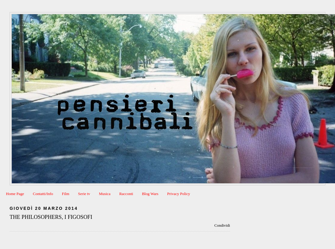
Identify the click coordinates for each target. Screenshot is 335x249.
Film (65, 193)
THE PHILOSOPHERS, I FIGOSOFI (51, 217)
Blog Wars (150, 193)
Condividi (222, 225)
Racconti (126, 193)
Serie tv (84, 193)
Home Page (15, 193)
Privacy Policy (178, 193)
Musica (104, 193)
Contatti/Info (43, 193)
